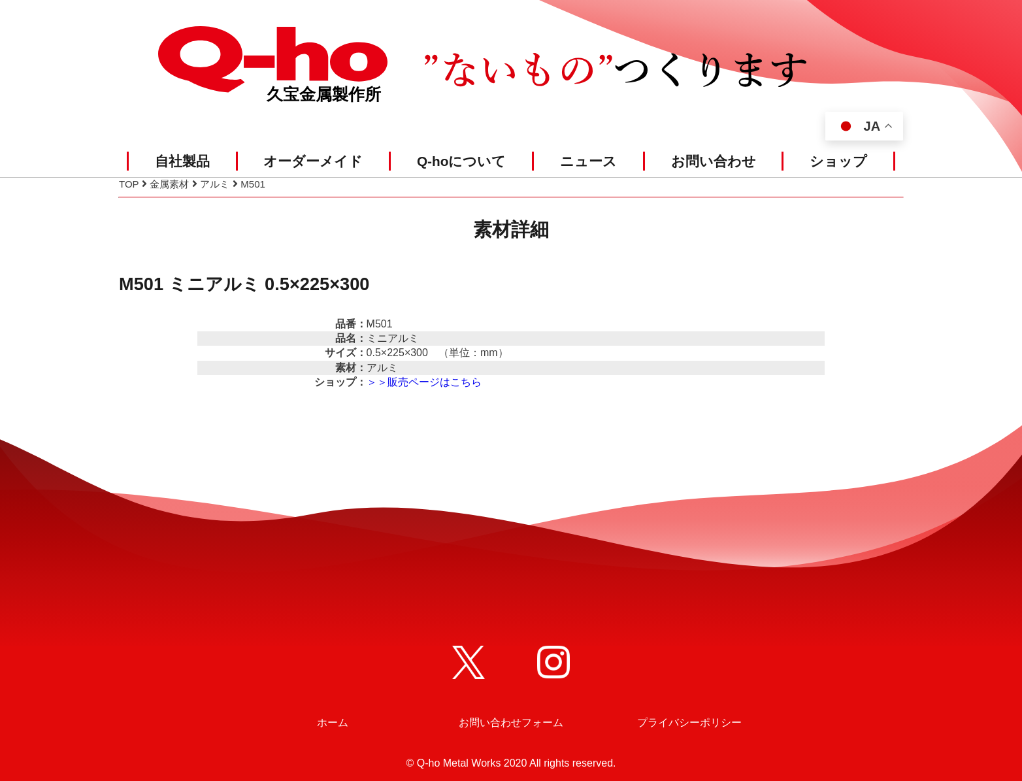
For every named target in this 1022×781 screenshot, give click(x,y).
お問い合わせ (713, 161)
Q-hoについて (461, 161)
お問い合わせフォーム (511, 722)
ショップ (838, 161)
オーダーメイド (313, 161)
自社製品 (182, 161)
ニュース (588, 161)
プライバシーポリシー (689, 722)
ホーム (332, 722)
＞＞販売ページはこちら (424, 382)
